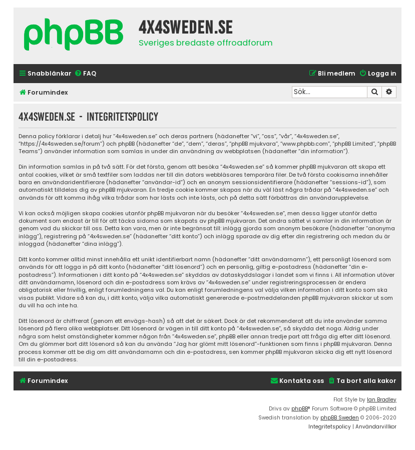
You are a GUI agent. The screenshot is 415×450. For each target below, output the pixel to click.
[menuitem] (85, 74)
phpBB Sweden (339, 417)
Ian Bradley (381, 399)
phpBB (299, 408)
